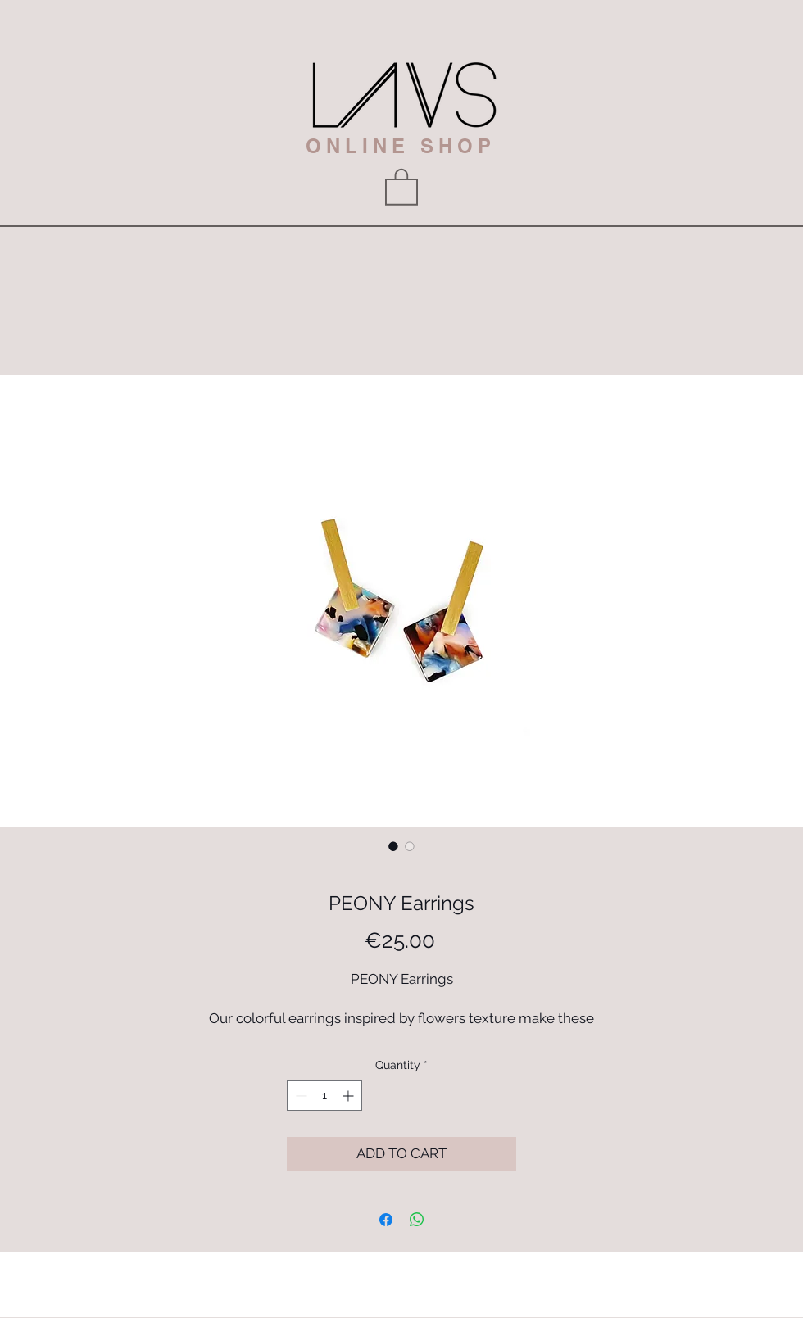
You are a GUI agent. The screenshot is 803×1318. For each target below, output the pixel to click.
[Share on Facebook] (386, 1220)
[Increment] (349, 1095)
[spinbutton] (324, 1095)
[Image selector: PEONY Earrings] (393, 846)
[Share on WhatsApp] (417, 1220)
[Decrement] (299, 1095)
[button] (401, 186)
